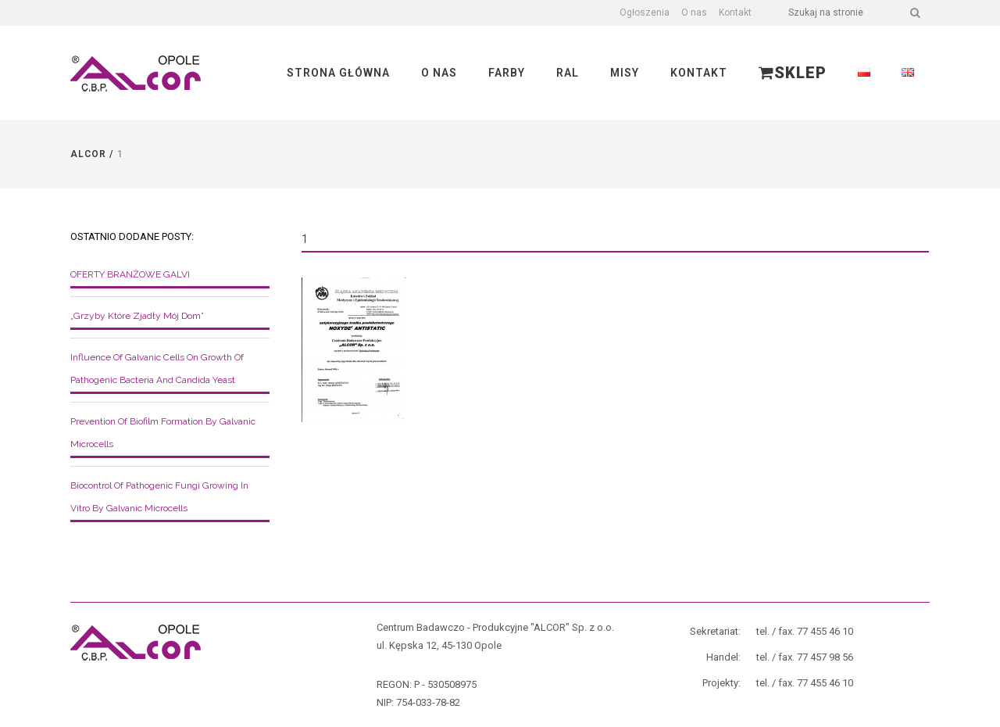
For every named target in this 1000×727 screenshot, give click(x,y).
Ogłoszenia (645, 12)
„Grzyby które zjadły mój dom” (137, 315)
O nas (694, 12)
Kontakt (735, 12)
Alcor (88, 154)
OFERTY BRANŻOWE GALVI (130, 274)
